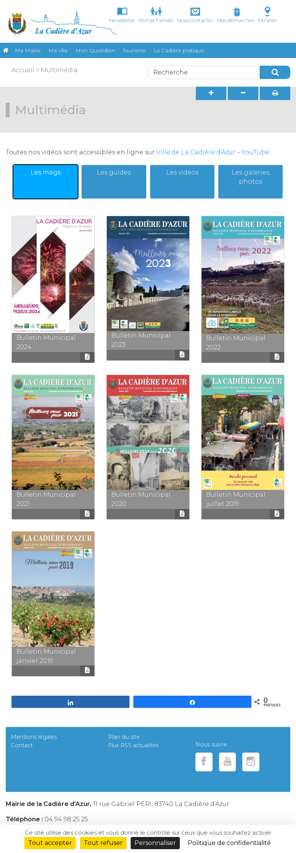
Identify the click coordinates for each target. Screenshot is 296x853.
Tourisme (134, 50)
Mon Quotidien (95, 50)
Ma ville (58, 50)
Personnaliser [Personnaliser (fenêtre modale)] (155, 843)
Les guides (114, 172)
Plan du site (124, 736)
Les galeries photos (250, 177)
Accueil (22, 70)
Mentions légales (34, 736)
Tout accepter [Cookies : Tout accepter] (50, 843)
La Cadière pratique (179, 50)
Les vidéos (182, 172)
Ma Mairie (28, 50)
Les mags (45, 172)
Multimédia (59, 70)
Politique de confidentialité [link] (229, 843)
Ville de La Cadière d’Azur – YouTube (212, 152)
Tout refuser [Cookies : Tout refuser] (103, 843)
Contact (22, 745)
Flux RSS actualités (133, 745)
